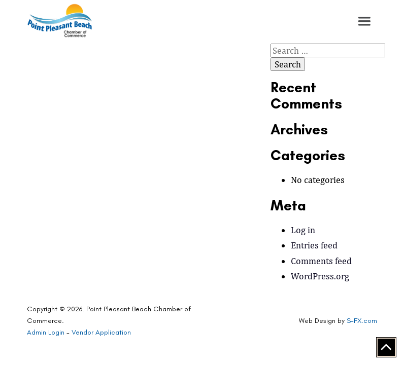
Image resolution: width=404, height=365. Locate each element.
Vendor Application (101, 332)
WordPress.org (320, 276)
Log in (303, 230)
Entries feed (314, 245)
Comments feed (321, 261)
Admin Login (45, 332)
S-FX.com (362, 320)
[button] (364, 21)
